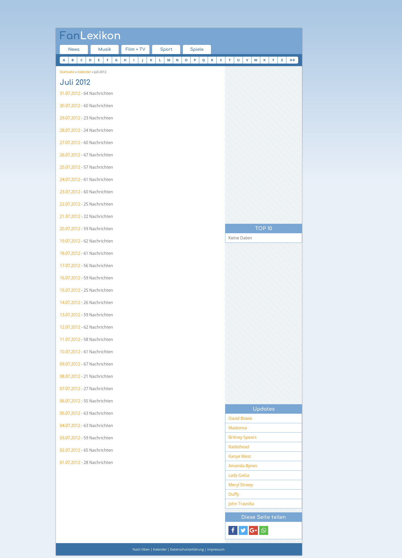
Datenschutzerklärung (187, 549)
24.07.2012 (70, 179)
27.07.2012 (70, 142)
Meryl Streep (240, 485)
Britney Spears (242, 437)
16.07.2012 (70, 278)
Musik (104, 49)
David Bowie (240, 418)
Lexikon (90, 36)
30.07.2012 (70, 105)
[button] (232, 530)
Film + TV (135, 49)
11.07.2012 (70, 339)
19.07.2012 (70, 241)
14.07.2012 (70, 302)
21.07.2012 (70, 216)
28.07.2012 (70, 130)
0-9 (292, 60)
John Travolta (241, 503)
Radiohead (238, 447)
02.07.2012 (70, 450)
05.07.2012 (70, 413)
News (73, 49)
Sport (166, 49)
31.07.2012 (70, 93)
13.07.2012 (70, 315)
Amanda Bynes (242, 466)
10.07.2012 (70, 351)
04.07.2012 (70, 425)
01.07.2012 (70, 462)
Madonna (237, 428)
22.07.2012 (70, 204)
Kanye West (239, 456)
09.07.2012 (70, 364)
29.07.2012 (70, 118)
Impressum (216, 549)
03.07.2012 (70, 438)
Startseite (67, 71)
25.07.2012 (70, 167)
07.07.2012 (70, 388)
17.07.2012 (70, 265)
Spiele (197, 49)
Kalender (84, 71)
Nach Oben (141, 549)
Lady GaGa (238, 475)
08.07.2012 (70, 376)
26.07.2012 (70, 155)
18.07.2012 (70, 253)
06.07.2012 (70, 401)
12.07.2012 (70, 327)
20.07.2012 (70, 228)
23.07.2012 (70, 192)
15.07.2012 (70, 290)
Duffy (233, 494)
